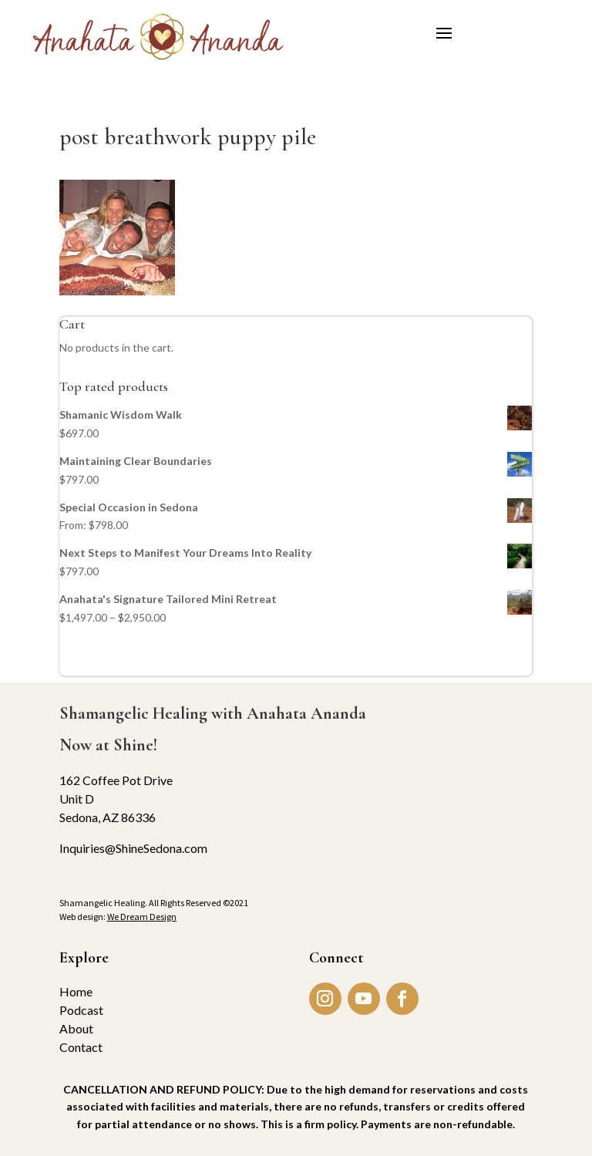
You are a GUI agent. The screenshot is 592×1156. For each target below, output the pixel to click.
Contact (81, 1047)
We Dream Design (142, 916)
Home (75, 991)
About (76, 1028)
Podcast (81, 1010)
